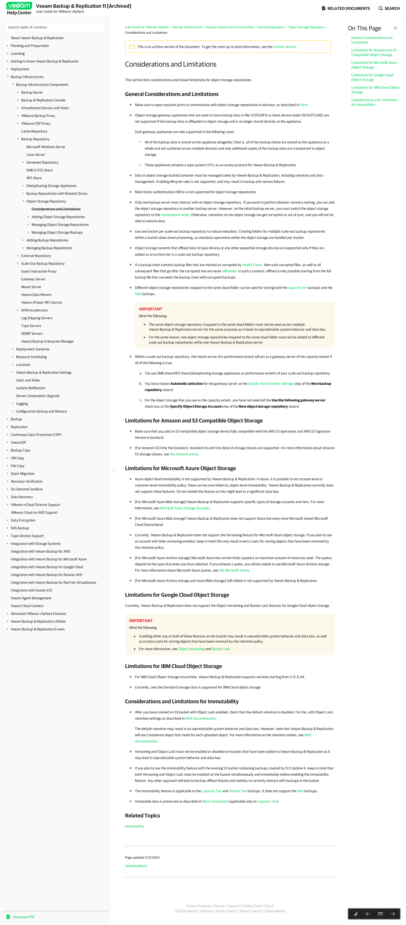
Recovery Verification (26, 481)
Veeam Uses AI (251, 911)
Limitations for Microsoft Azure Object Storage (374, 64)
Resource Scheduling (31, 357)
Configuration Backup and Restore (41, 411)
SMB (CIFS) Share (39, 170)
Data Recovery (22, 497)
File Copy (18, 466)
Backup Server (32, 92)
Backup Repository (35, 139)
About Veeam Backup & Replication (37, 38)
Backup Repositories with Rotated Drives (57, 193)
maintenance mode (175, 215)
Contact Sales (252, 906)
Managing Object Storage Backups (57, 232)
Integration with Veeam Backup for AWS (40, 551)
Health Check (252, 265)
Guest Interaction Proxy (39, 271)
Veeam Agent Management (31, 598)
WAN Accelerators (34, 310)
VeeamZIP (18, 442)
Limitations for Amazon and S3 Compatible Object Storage (373, 52)
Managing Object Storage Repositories (60, 224)
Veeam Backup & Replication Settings (44, 372)
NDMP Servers (32, 333)
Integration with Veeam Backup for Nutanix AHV (46, 575)
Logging (22, 403)
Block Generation (215, 801)
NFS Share (34, 178)
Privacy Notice (226, 911)
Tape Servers (31, 326)
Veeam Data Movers (36, 295)
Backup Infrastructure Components (42, 84)
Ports (304, 105)
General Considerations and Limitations (372, 40)
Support (234, 906)
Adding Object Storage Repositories (58, 217)
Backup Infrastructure (27, 77)
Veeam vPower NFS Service (41, 302)
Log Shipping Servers (37, 318)
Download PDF (24, 917)
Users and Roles (28, 380)
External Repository (36, 256)
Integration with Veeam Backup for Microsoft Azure (49, 559)
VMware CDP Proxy (35, 123)
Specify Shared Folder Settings (271, 383)
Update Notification (30, 388)
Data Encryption (23, 520)
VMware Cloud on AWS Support (34, 512)
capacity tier (297, 288)
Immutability (134, 826)
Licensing (18, 53)
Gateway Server (33, 279)
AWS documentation (200, 718)
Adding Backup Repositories (47, 240)
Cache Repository (34, 131)
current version (284, 47)
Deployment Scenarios (32, 349)
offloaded (229, 271)
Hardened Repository (42, 162)
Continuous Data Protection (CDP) (36, 435)
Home (190, 906)
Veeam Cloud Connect (27, 606)
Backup (16, 419)
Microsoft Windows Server (46, 147)
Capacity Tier (212, 791)
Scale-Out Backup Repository (43, 263)
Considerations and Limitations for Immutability (374, 102)
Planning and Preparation (30, 46)
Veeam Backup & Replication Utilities (38, 621)
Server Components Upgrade (38, 396)
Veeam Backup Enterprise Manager (47, 341)
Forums (219, 906)
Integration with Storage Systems (36, 543)
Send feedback (136, 866)
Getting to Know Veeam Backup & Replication (44, 61)
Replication (19, 427)
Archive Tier (238, 791)
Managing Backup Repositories (49, 248)
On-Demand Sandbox (27, 489)
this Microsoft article (234, 570)
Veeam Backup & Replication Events (38, 629)
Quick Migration (22, 473)
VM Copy (17, 458)
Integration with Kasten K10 (31, 590)
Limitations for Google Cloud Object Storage (372, 77)
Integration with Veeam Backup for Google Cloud (47, 567)
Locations (23, 365)
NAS (138, 294)
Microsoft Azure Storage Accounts (185, 508)
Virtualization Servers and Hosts (45, 108)
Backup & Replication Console (43, 100)
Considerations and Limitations (56, 209)
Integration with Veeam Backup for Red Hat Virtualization (53, 582)
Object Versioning (191, 649)
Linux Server (35, 154)
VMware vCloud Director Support (35, 505)
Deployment (20, 69)
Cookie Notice (274, 911)
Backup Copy (21, 450)
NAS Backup (20, 528)
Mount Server (31, 287)
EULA (269, 906)
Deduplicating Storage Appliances (51, 186)
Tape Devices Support (27, 536)
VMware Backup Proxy (38, 116)
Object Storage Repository (46, 201)
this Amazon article (184, 454)
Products (204, 906)
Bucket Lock (221, 649)
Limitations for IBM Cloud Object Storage (375, 89)
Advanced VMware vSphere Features (38, 613)
